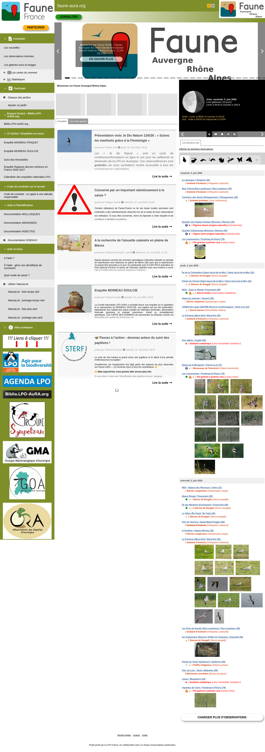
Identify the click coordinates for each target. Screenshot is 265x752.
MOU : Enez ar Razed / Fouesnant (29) (201, 290)
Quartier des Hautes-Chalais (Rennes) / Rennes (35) (208, 222)
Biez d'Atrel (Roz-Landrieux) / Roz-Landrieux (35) (207, 188)
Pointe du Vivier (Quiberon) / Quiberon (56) (203, 662)
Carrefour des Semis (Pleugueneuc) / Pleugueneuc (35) (210, 197)
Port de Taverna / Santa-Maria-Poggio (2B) (203, 522)
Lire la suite (162, 176)
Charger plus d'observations (221, 717)
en (213, 6)
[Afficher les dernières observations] (196, 149)
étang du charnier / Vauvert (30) (198, 298)
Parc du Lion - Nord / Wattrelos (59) (200, 670)
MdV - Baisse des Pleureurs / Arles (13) (202, 487)
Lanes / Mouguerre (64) (193, 679)
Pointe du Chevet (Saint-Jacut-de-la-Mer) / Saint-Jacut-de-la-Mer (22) (216, 281)
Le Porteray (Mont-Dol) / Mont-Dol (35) (201, 315)
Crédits (145, 735)
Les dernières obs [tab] (190, 143)
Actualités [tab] (62, 121)
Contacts (136, 735)
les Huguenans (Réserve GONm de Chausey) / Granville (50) (212, 637)
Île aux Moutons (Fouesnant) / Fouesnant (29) (205, 505)
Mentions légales (124, 735)
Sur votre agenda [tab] (78, 121)
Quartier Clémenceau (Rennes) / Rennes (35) (204, 230)
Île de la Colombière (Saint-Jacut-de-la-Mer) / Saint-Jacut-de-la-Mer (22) (218, 272)
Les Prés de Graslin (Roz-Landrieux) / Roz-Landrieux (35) (211, 628)
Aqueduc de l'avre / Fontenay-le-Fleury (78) (204, 687)
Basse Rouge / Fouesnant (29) (197, 496)
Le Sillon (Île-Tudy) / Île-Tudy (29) (198, 513)
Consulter (68, 16)
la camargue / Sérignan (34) (196, 180)
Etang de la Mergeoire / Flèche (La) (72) (202, 365)
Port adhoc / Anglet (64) (194, 340)
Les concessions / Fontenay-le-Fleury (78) (203, 239)
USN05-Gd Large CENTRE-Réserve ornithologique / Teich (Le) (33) (215, 307)
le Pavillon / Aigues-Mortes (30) (198, 530)
